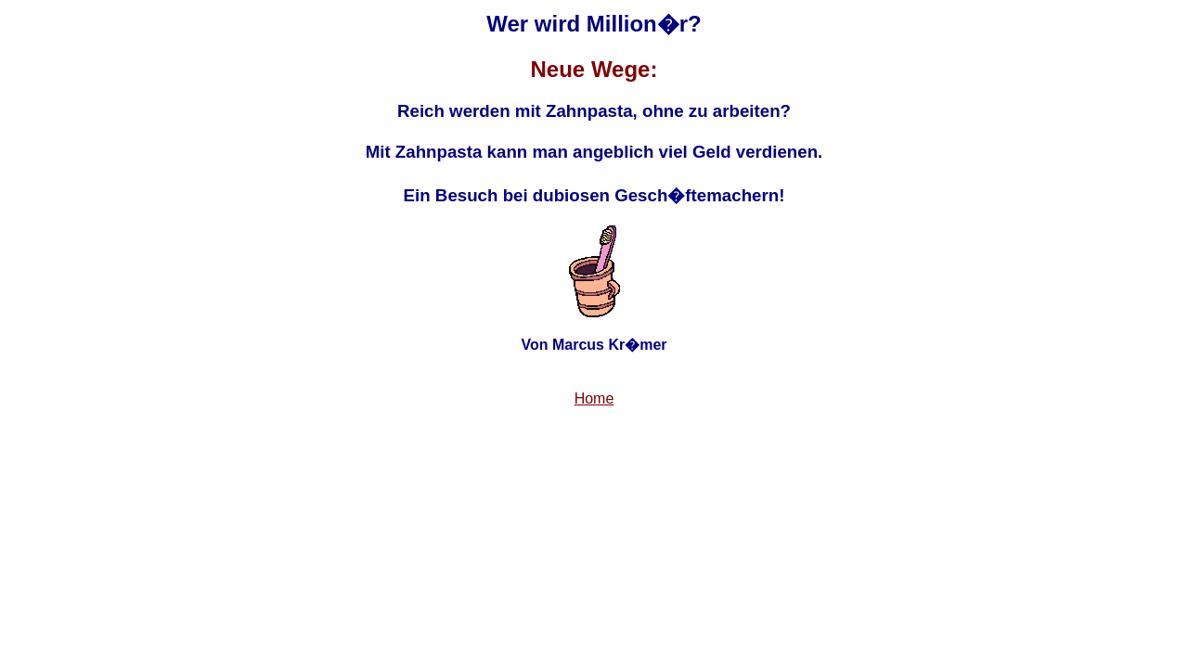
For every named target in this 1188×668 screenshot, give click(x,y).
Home (594, 398)
